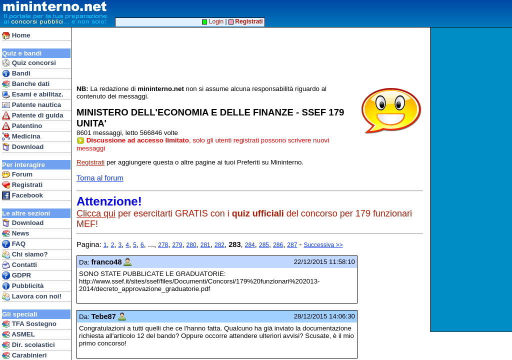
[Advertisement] (472, 180)
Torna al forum (100, 178)
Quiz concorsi (29, 63)
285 (264, 245)
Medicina (21, 136)
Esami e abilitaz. (33, 94)
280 (191, 245)
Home (16, 36)
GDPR (16, 276)
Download (23, 147)
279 (177, 245)
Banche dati (26, 84)
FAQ (14, 244)
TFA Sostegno (29, 324)
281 (205, 245)
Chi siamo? (25, 254)
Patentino (22, 126)
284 (250, 245)
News (16, 234)
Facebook (22, 196)
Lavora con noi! (32, 296)
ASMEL (18, 334)
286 (278, 245)
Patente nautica (31, 105)
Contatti (19, 265)
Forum (17, 174)
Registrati (22, 185)
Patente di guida (33, 116)
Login (213, 21)
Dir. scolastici (28, 345)
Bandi (16, 74)
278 (163, 245)
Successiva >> (323, 245)
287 (292, 245)
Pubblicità (23, 286)
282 (219, 245)
